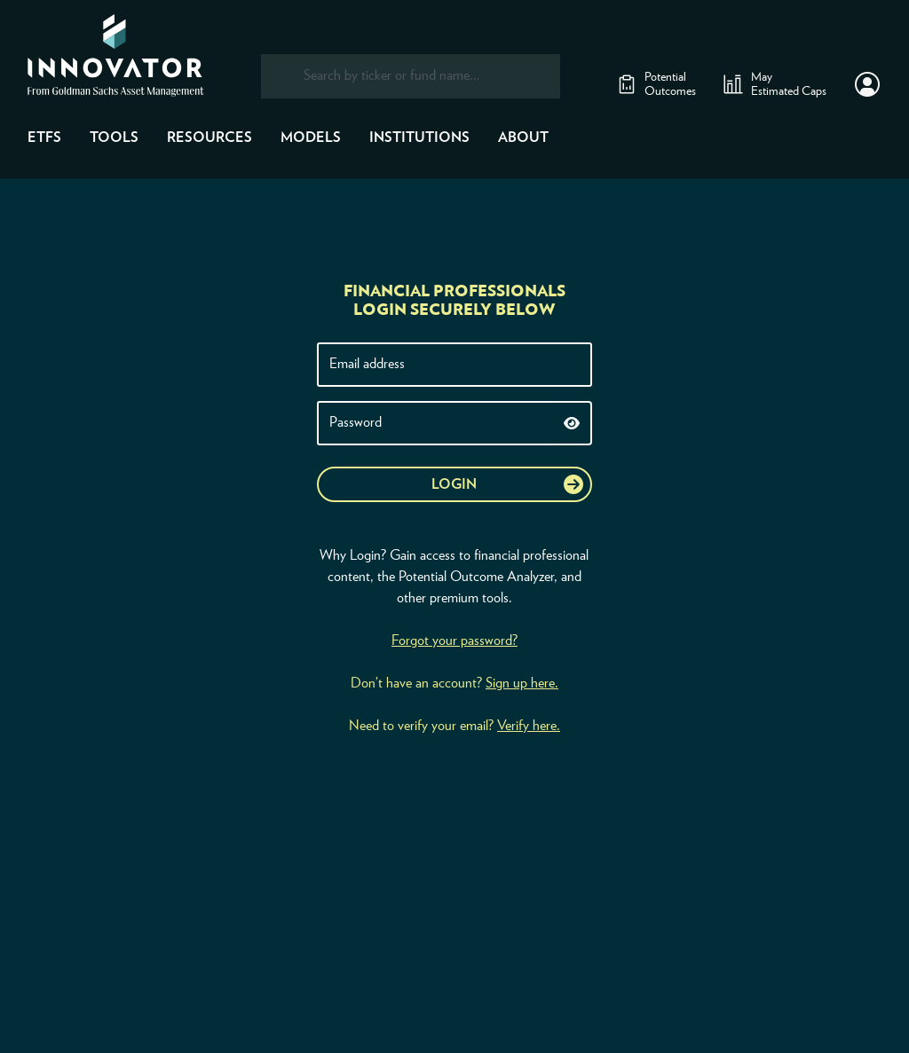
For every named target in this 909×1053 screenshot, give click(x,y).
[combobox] (410, 76)
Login (454, 484)
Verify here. (528, 726)
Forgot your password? (454, 640)
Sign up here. (522, 683)
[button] (867, 84)
